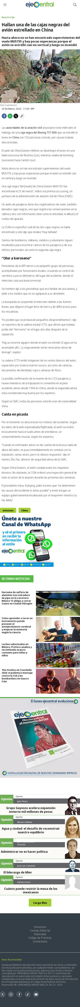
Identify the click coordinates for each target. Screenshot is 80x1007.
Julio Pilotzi (22, 801)
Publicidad (40, 934)
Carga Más (40, 903)
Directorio (40, 927)
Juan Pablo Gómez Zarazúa (26, 843)
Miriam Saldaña (24, 822)
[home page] (40, 4)
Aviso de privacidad (12, 959)
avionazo (8, 510)
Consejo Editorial (40, 930)
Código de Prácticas (40, 938)
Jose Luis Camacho (26, 865)
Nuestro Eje (8, 17)
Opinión (19, 796)
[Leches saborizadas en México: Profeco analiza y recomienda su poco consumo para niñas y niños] (58, 655)
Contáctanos (40, 941)
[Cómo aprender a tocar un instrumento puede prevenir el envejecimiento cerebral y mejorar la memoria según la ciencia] (58, 629)
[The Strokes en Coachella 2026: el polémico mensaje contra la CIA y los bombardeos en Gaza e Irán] (58, 681)
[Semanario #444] (40, 737)
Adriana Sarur (23, 882)
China (24, 510)
